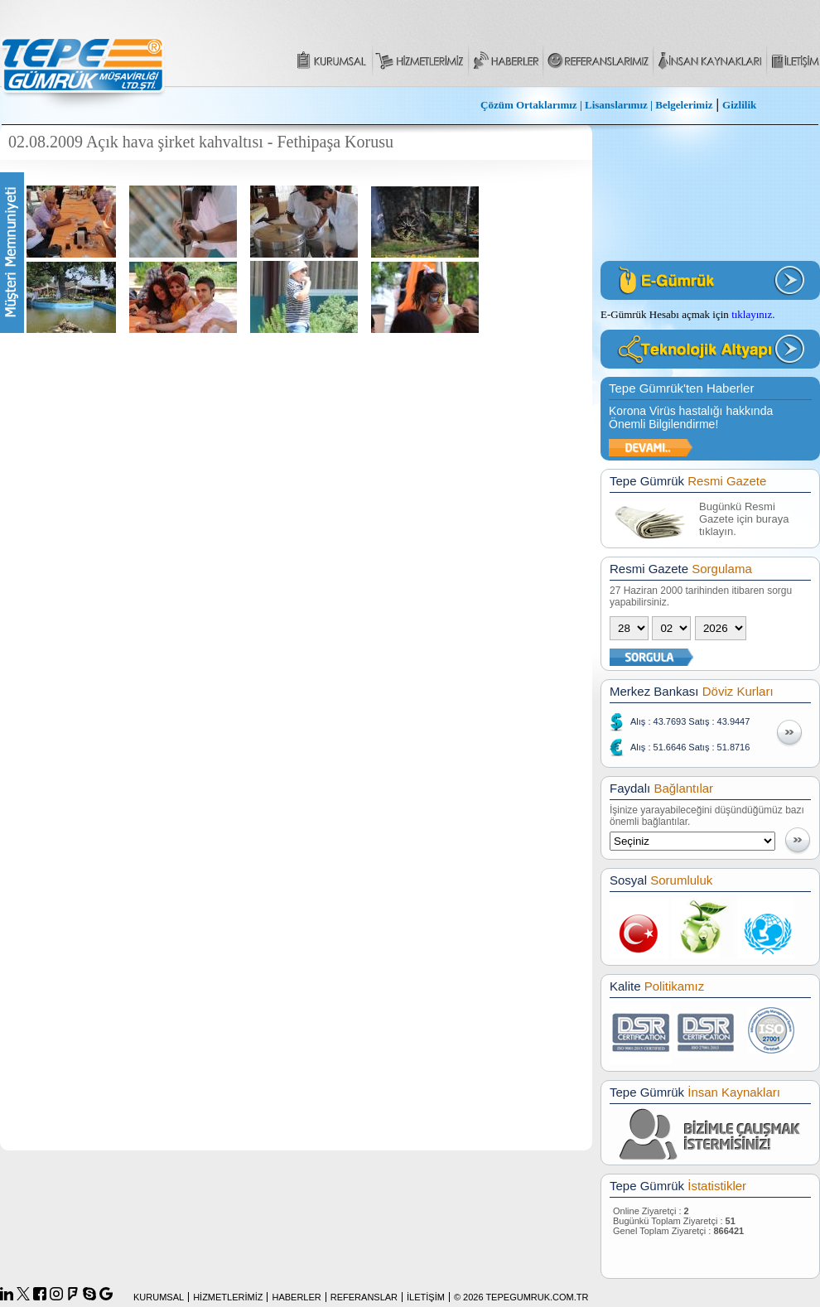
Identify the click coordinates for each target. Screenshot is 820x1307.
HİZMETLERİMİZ (228, 1297)
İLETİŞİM (426, 1297)
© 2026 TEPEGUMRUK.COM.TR (521, 1297)
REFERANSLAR (364, 1297)
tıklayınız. (752, 314)
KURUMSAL (158, 1297)
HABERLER (296, 1297)
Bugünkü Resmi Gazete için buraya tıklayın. (744, 519)
